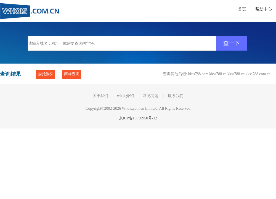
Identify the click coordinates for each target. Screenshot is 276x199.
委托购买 (46, 74)
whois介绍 (125, 96)
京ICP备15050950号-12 (138, 118)
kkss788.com (198, 74)
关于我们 (100, 96)
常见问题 (150, 96)
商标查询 (71, 74)
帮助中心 (263, 9)
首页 (242, 9)
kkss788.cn (236, 74)
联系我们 (176, 96)
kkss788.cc (217, 74)
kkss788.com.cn (258, 74)
